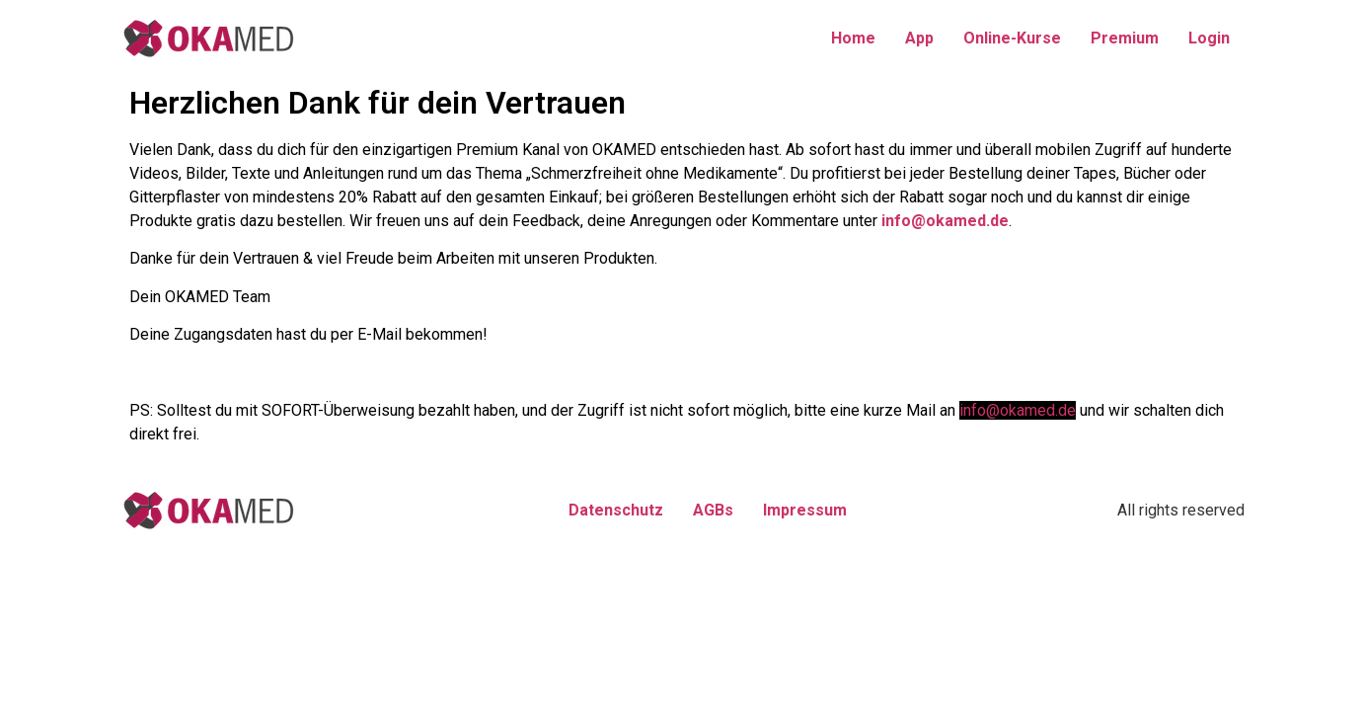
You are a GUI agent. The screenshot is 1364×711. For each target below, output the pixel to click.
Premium (1125, 38)
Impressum (805, 510)
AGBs (713, 510)
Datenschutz (615, 510)
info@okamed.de (945, 220)
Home (853, 38)
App (919, 38)
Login (1209, 38)
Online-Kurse (1012, 38)
